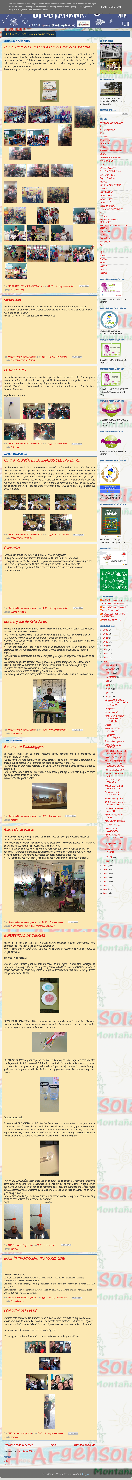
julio (107, 680)
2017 (105, 865)
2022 (105, 645)
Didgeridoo (11, 548)
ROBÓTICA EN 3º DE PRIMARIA (114, 781)
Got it (120, 6)
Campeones (12, 299)
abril (107, 692)
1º (11, 733)
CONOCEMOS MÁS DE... (21, 1311)
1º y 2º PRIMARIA (107, 129)
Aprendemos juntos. (114, 798)
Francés (103, 181)
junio (108, 685)
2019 (105, 657)
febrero (109, 857)
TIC (101, 248)
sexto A (14, 1248)
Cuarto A (15, 612)
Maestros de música (111, 620)
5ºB (12, 360)
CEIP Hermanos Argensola (114, 604)
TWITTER (8, 1464)
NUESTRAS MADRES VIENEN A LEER (114, 787)
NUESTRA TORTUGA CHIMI (114, 775)
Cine (102, 164)
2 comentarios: (57, 922)
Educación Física (107, 174)
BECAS (103, 154)
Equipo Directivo (18, 1301)
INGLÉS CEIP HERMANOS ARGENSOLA (113, 615)
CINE (6, 1461)
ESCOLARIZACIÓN (108, 167)
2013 (105, 881)
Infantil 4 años (106, 199)
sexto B (103, 269)
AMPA (103, 147)
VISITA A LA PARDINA (114, 769)
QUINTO (103, 234)
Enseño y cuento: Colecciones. (25, 621)
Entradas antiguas (84, 1445)
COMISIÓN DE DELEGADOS (111, 830)
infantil (103, 262)
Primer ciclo (29, 926)
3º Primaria (16, 447)
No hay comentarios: (65, 286)
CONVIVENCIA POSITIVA (25, 360)
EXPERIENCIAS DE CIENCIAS (24, 935)
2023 (105, 641)
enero (108, 860)
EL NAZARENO (15, 370)
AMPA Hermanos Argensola (115, 600)
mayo (108, 688)
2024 (105, 638)
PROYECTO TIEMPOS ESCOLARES (109, 221)
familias (103, 259)
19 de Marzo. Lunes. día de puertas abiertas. (115, 803)
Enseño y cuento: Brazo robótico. (115, 851)
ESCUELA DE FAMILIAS (110, 171)
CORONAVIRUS (106, 161)
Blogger (85, 1474)
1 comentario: (61, 443)
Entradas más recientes (18, 1445)
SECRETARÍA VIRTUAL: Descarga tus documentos (29, 34)
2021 (105, 649)
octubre (109, 673)
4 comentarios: (62, 534)
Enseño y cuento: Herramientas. (112, 793)
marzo (108, 696)
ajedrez (103, 252)
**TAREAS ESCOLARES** (111, 123)
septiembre (110, 677)
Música (23, 612)
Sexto (102, 245)
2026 (106, 630)
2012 (105, 885)
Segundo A (50, 926)
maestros (15, 820)
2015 (105, 873)
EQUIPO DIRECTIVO (110, 610)
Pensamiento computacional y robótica (113, 227)
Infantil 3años (106, 195)
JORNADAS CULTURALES (111, 209)
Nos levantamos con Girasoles (114, 810)
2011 (105, 889)
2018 (105, 661)
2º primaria (18, 926)
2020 (105, 653)
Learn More (108, 6)
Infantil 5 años (106, 202)
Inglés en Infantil (107, 206)
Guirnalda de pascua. (19, 829)
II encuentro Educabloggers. (24, 746)
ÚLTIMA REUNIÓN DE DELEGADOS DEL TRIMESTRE (41, 460)
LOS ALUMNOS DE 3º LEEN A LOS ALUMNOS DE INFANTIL (47, 47)
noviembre (110, 669)
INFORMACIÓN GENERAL (111, 185)
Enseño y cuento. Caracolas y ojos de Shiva (114, 837)
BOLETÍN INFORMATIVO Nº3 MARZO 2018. (34, 1258)
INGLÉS (103, 188)
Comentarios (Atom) (26, 1451)
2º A (102, 133)
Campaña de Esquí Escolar (113, 844)
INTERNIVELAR (17, 289)
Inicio (53, 1445)
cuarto (103, 255)
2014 (105, 877)
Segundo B (105, 241)
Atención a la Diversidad (111, 150)
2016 (105, 869)
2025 (105, 634)
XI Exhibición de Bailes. (115, 821)
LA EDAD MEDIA (112, 824)
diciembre (110, 665)
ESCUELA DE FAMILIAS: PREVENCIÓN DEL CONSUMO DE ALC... (115, 764)
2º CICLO (104, 136)
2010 (105, 893)
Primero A (17, 733)
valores (103, 273)
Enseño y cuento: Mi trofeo (114, 816)
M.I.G (102, 212)
